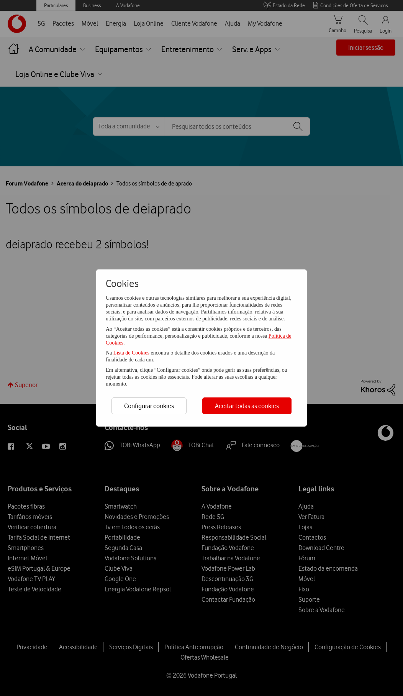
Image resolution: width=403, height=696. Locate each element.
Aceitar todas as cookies (247, 406)
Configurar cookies (149, 406)
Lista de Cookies (132, 353)
